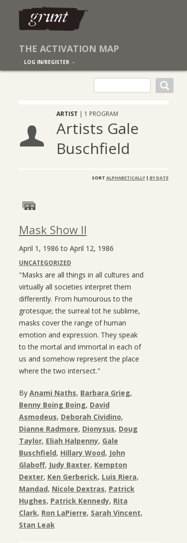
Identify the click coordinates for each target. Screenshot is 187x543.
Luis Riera (119, 477)
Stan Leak (37, 525)
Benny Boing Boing (52, 405)
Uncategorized (45, 262)
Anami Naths (52, 393)
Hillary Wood (82, 453)
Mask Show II (53, 229)
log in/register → (50, 62)
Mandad (33, 489)
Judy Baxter (69, 465)
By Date (159, 177)
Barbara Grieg (105, 393)
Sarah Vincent (116, 513)
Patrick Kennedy (79, 501)
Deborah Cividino (91, 417)
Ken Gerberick (72, 477)
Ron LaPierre (64, 513)
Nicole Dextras (78, 489)
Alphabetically (125, 177)
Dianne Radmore (48, 429)
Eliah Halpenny (72, 441)
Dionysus (98, 429)
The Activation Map (69, 48)
